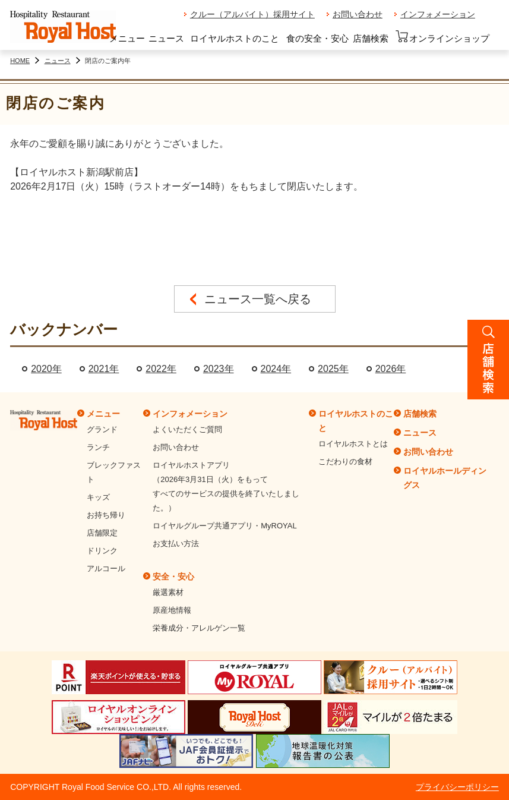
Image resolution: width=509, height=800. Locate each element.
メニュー (127, 38)
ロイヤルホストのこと (234, 38)
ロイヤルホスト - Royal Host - (63, 27)
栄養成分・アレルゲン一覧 (199, 627)
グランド (102, 429)
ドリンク (102, 550)
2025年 (333, 369)
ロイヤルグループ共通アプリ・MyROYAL (224, 525)
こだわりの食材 (345, 461)
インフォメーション (437, 14)
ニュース (166, 38)
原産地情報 (172, 610)
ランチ (98, 447)
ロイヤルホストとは (353, 443)
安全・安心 (173, 576)
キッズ (98, 497)
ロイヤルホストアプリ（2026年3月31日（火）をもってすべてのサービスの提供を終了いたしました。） (226, 486)
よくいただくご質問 (187, 429)
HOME (20, 60)
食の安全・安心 (317, 38)
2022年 (161, 369)
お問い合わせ (357, 14)
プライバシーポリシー (457, 787)
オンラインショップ (442, 37)
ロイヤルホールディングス (444, 478)
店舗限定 (102, 532)
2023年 (218, 369)
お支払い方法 (176, 543)
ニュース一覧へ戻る (257, 298)
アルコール (106, 568)
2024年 (276, 369)
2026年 (390, 369)
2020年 (46, 369)
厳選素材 (168, 592)
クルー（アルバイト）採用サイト (252, 14)
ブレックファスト (114, 472)
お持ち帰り (106, 515)
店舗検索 (370, 38)
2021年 (103, 369)
